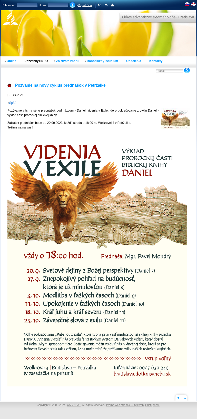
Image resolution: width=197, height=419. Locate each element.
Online (11, 61)
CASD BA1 (74, 404)
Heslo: (43, 5)
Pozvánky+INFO (36, 61)
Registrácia (85, 5)
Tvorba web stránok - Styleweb (125, 404)
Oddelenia (133, 61)
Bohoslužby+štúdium (102, 61)
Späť (12, 103)
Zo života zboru (67, 61)
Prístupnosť (152, 404)
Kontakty (155, 61)
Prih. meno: (9, 5)
